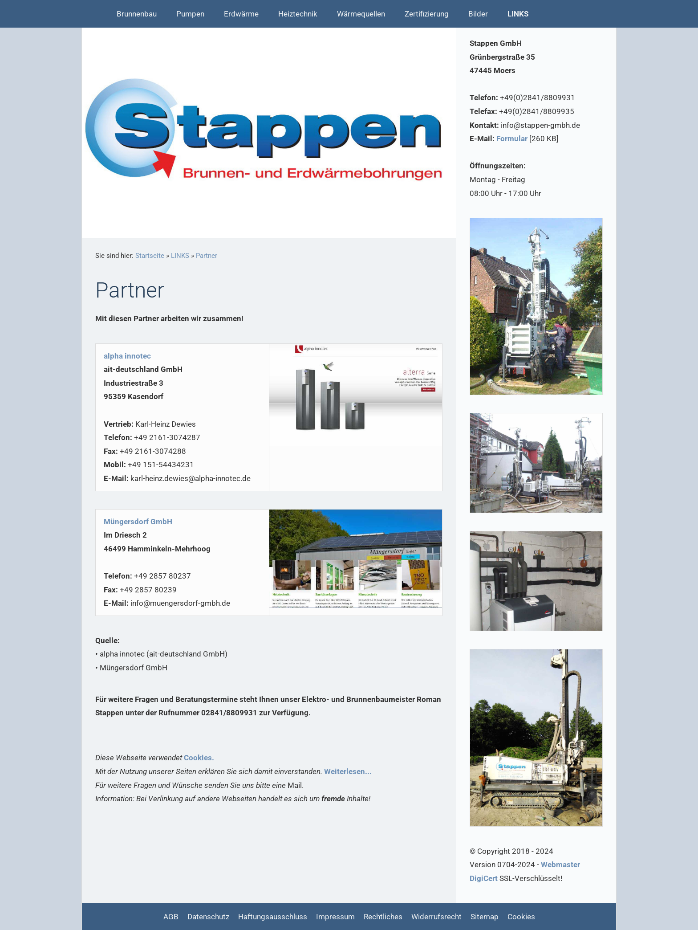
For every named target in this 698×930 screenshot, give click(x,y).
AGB (171, 916)
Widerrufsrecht (436, 916)
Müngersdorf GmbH (138, 521)
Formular (512, 138)
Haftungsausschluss (272, 916)
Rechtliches (383, 916)
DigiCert (484, 878)
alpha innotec (127, 355)
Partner (206, 256)
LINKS (180, 256)
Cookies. (199, 757)
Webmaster (560, 864)
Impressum (335, 916)
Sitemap (485, 916)
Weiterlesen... (348, 771)
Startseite (149, 256)
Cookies (521, 916)
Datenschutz (208, 916)
